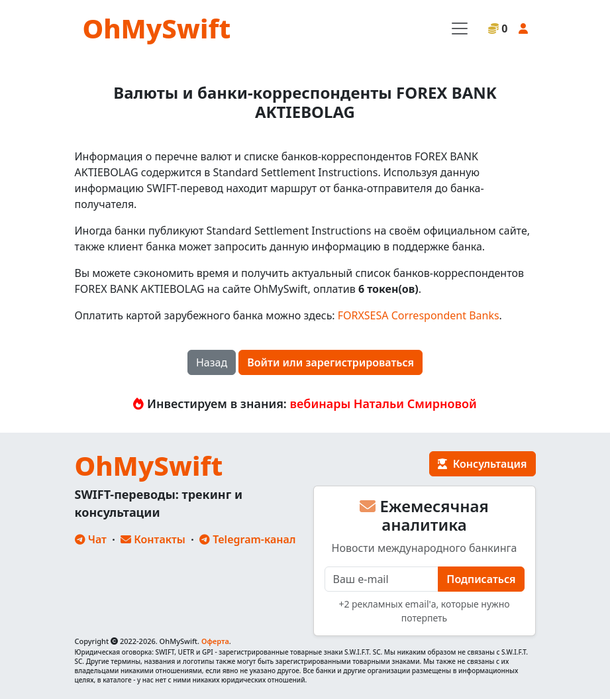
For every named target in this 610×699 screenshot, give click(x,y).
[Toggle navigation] (460, 28)
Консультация (482, 464)
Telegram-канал (247, 539)
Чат (91, 539)
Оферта (215, 641)
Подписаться (480, 579)
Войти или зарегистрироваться (330, 362)
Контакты (153, 539)
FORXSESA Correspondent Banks (418, 315)
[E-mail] (382, 579)
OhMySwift (157, 28)
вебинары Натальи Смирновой (383, 403)
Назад (211, 362)
